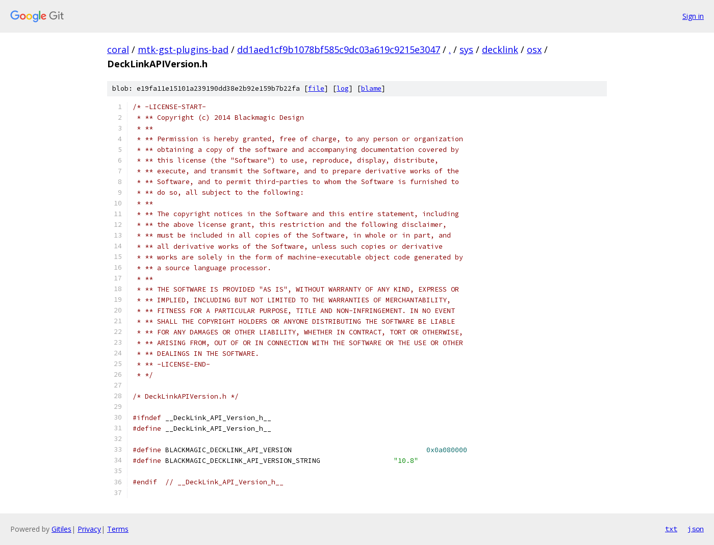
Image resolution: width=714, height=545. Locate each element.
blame (371, 88)
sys (466, 49)
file (316, 88)
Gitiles (61, 529)
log (343, 88)
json (695, 528)
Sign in (693, 16)
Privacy (89, 529)
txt (671, 528)
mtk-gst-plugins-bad (183, 49)
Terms (118, 529)
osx (534, 49)
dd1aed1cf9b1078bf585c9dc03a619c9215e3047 (338, 49)
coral (118, 49)
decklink (500, 49)
